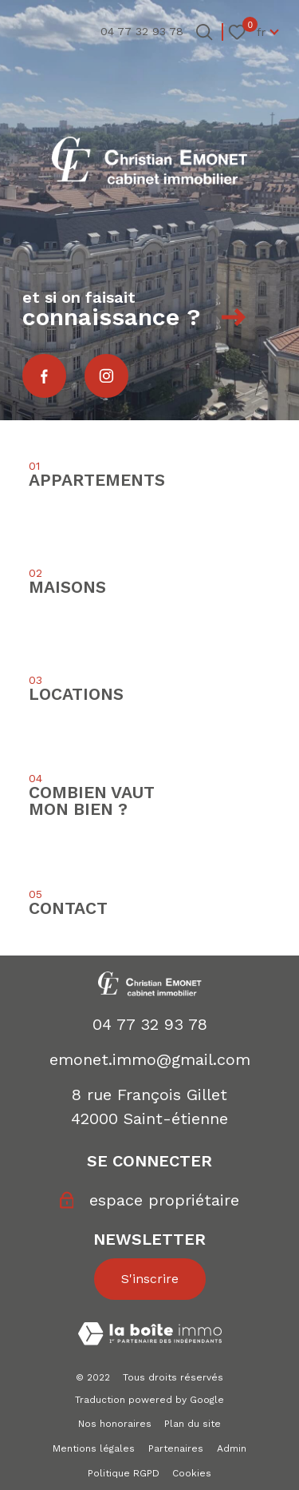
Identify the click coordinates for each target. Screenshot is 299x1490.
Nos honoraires (114, 1423)
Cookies (191, 1473)
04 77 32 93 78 (149, 1024)
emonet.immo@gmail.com (149, 1059)
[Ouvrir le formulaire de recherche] (204, 32)
